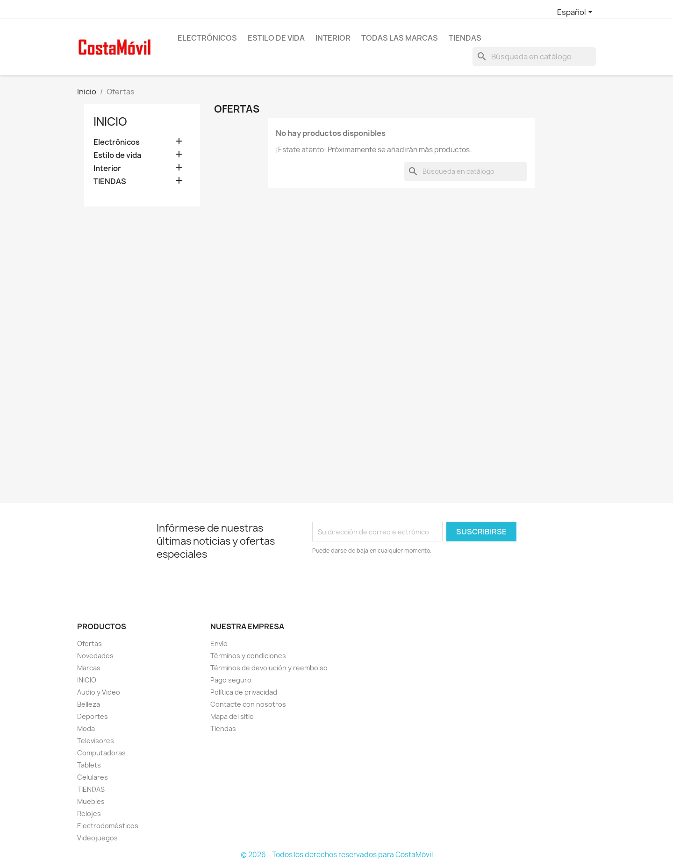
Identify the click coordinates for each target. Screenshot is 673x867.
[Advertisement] (142, 358)
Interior (333, 38)
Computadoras (101, 752)
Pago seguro (230, 679)
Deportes (92, 716)
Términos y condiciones (248, 655)
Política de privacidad (243, 692)
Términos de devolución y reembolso (269, 667)
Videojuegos (97, 837)
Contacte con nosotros (248, 704)
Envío (219, 643)
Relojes (89, 813)
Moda (86, 728)
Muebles (91, 801)
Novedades (95, 655)
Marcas (88, 667)
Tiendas (223, 728)
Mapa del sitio (232, 716)
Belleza (88, 704)
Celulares (92, 777)
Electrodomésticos (107, 825)
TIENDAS (465, 38)
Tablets (89, 764)
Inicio (110, 121)
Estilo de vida (276, 38)
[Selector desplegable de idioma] (576, 12)
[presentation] (390, 581)
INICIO (86, 679)
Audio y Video (98, 692)
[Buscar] (534, 56)
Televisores (95, 740)
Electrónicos (207, 38)
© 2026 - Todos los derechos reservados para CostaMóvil (337, 855)
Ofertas (89, 643)
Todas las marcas (399, 38)
